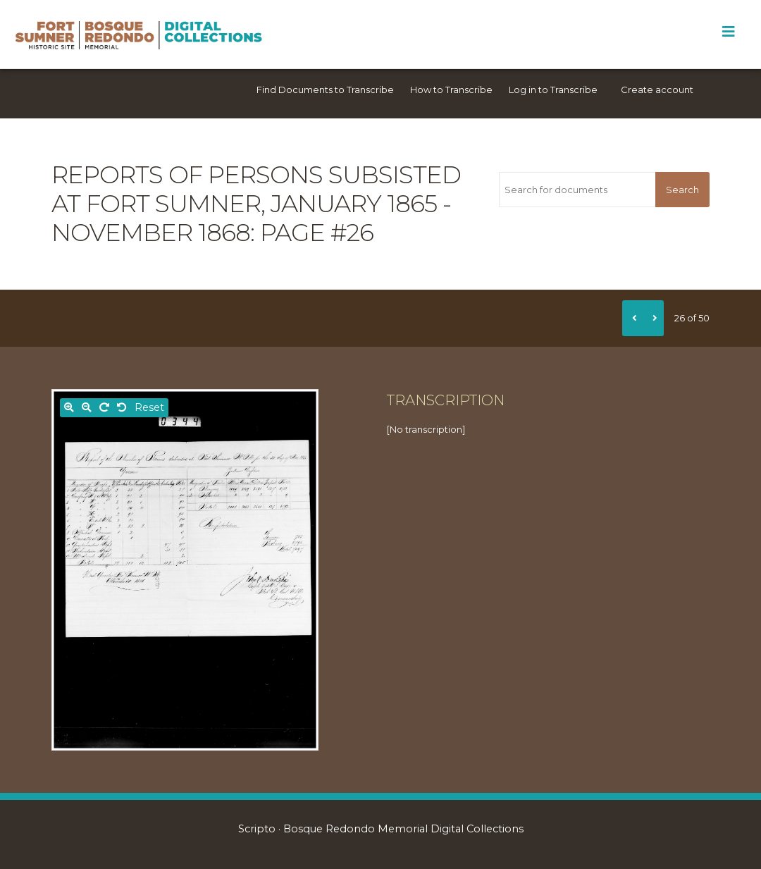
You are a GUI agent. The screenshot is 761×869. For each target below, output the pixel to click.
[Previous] (632, 317)
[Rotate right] (104, 407)
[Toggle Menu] (728, 32)
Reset (149, 407)
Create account (657, 89)
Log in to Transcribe (553, 89)
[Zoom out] (87, 407)
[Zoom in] (69, 407)
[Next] (653, 317)
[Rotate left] (122, 407)
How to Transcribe (451, 89)
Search (682, 189)
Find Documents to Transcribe (325, 89)
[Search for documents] (577, 189)
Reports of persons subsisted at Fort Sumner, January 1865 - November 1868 (256, 203)
